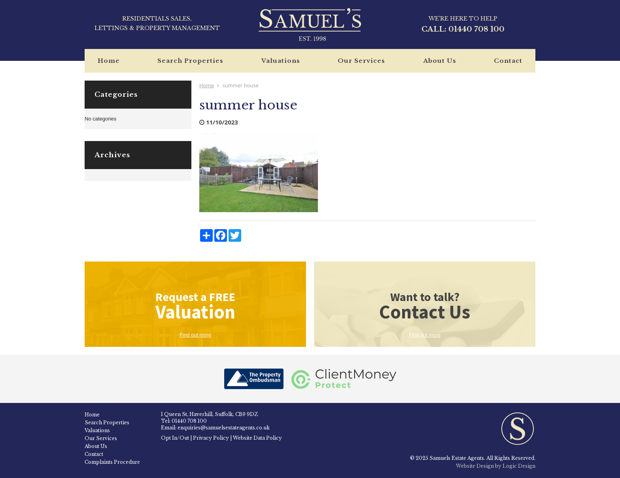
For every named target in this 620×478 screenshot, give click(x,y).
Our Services (361, 60)
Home (109, 60)
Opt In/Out (175, 438)
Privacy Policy (211, 438)
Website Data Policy (257, 438)
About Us (439, 60)
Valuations (280, 60)
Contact (508, 60)
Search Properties (190, 60)
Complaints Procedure (112, 462)
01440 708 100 (476, 29)
